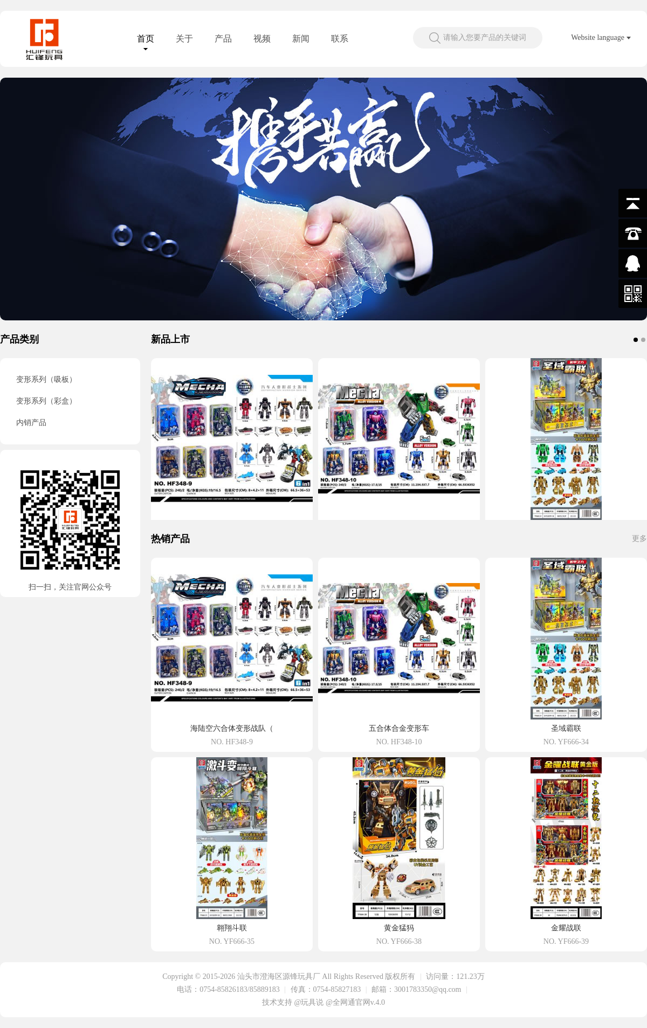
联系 (339, 38)
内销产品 (31, 423)
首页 (145, 38)
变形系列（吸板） (46, 379)
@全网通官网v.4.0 (355, 1002)
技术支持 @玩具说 (293, 1002)
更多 (639, 538)
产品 (223, 38)
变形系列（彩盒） (46, 401)
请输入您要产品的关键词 (484, 37)
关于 (184, 38)
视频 (262, 38)
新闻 (300, 38)
